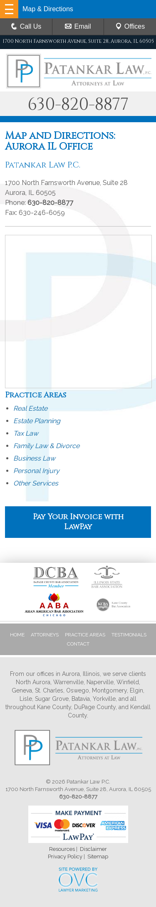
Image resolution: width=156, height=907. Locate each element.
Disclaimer (93, 849)
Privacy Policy (65, 856)
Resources (62, 849)
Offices (130, 26)
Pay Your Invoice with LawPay (78, 522)
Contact (78, 644)
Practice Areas (85, 635)
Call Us (26, 26)
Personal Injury (36, 471)
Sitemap (97, 856)
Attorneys (45, 635)
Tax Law (25, 433)
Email (78, 26)
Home (17, 635)
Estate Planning (36, 421)
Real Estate (30, 408)
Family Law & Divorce (46, 446)
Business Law (34, 458)
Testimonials (128, 635)
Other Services (35, 483)
